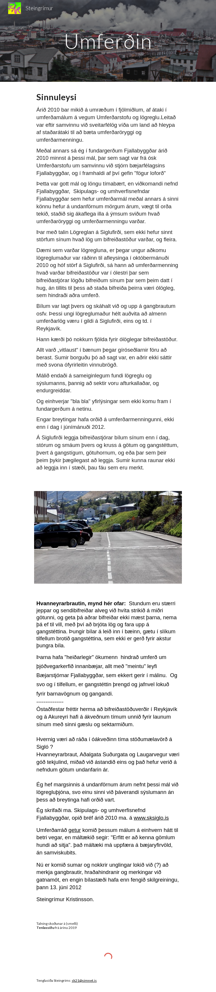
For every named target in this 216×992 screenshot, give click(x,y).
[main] (108, 41)
